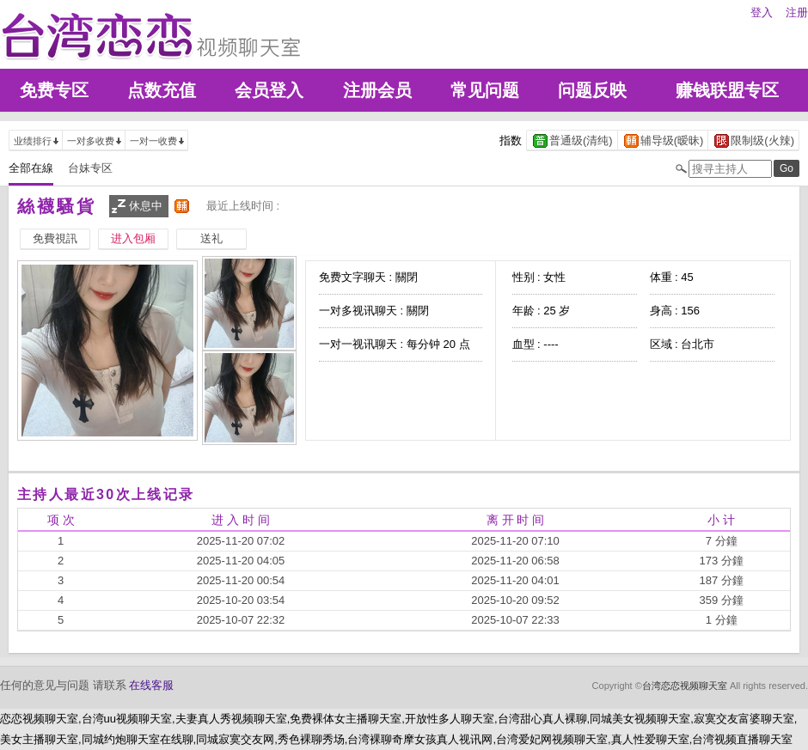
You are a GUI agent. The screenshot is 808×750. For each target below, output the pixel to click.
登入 (761, 12)
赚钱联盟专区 (727, 90)
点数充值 (161, 90)
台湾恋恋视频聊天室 (684, 685)
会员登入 (269, 90)
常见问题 (484, 90)
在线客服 (151, 685)
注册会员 (377, 90)
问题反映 (592, 90)
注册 (797, 12)
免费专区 (54, 90)
